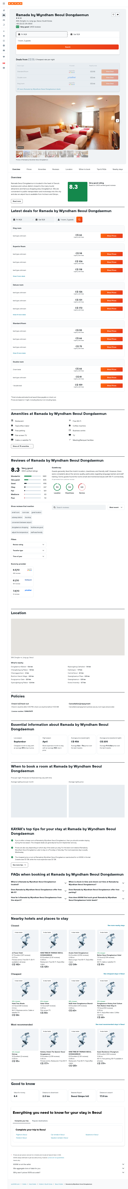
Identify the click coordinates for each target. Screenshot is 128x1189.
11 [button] (38, 66)
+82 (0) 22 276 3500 (24, 23)
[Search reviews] (81, 507)
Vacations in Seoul (92, 1135)
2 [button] (27, 61)
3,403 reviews (35, 27)
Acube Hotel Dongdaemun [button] (78, 953)
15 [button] (60, 66)
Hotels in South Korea (45, 1184)
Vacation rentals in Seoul (59, 1138)
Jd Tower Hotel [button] (17, 953)
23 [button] (28, 77)
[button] (3, 3)
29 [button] (60, 77)
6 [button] (49, 61)
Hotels (25, 1184)
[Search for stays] (4, 15)
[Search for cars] (4, 20)
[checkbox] (22, 571)
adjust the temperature (20, 532)
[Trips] (4, 56)
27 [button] (49, 77)
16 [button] (27, 72)
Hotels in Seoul (21, 1138)
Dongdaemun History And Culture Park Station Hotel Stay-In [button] (109, 1004)
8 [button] (60, 61)
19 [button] (44, 72)
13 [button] (49, 66)
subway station (17, 517)
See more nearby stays (116, 925)
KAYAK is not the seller (69, 1164)
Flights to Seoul (21, 1135)
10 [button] (33, 66)
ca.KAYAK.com (15, 1184)
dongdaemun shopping (20, 527)
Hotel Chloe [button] (44, 1003)
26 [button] (44, 77)
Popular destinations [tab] (40, 1121)
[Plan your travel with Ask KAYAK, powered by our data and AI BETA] (4, 31)
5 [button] (43, 61)
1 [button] (60, 55)
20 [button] (49, 72)
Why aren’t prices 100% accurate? (69, 1172)
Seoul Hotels (59, 1184)
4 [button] (38, 61)
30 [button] (27, 82)
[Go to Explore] (4, 36)
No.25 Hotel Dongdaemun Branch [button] (81, 1003)
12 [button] (44, 66)
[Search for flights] (4, 10)
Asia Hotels (32, 1184)
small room (16, 512)
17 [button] (33, 72)
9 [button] (27, 66)
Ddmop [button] (15, 1054)
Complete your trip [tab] (22, 1121)
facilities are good (37, 527)
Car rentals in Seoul (58, 1135)
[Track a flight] (4, 40)
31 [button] (33, 82)
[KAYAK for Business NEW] (4, 50)
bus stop (28, 517)
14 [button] (55, 66)
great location (36, 512)
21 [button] (55, 72)
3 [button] (33, 61)
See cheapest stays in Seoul (114, 974)
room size (25, 512)
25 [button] (38, 77)
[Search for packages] (4, 24)
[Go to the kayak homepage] (15, 3)
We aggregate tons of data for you (69, 1168)
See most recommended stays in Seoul (110, 1024)
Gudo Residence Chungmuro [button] (107, 1052)
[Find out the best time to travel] (4, 45)
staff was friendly (37, 532)
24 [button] (33, 77)
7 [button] (54, 61)
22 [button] (60, 72)
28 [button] (55, 77)
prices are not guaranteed (56, 1157)
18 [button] (38, 72)
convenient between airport (22, 522)
